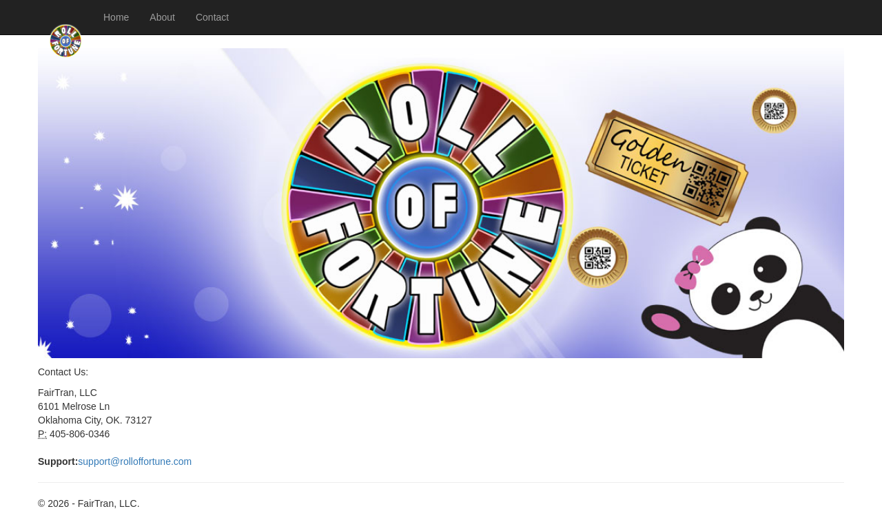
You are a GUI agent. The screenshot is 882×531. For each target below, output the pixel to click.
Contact (212, 17)
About (162, 17)
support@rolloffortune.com (135, 461)
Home (116, 17)
